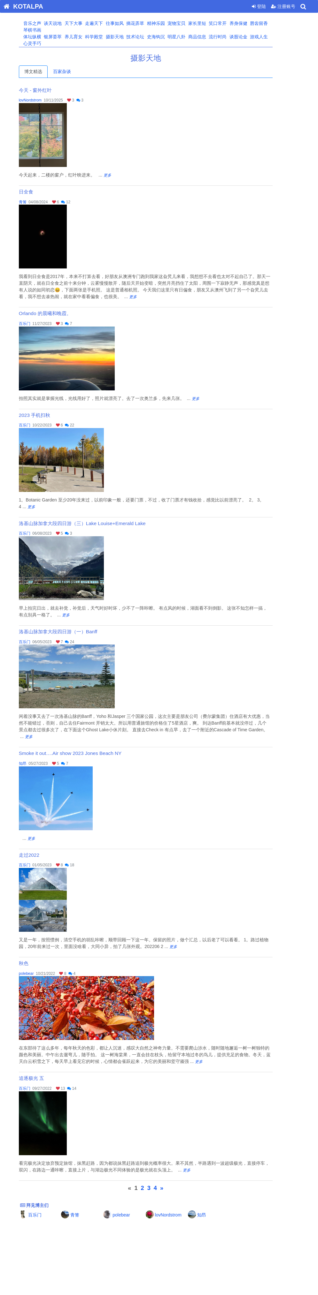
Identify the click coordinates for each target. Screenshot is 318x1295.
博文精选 (46, 71)
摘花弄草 (148, 23)
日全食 (39, 191)
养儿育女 (86, 36)
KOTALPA (21, 6)
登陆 (259, 6)
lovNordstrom (43, 100)
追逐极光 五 (44, 1078)
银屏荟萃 (65, 36)
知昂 (36, 763)
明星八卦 (189, 36)
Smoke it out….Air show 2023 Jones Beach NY (83, 753)
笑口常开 (230, 23)
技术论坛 (148, 36)
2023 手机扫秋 (48, 415)
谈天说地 (65, 23)
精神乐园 (168, 23)
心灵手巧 (44, 43)
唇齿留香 (271, 23)
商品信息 (209, 36)
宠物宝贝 (189, 23)
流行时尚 (230, 36)
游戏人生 (271, 36)
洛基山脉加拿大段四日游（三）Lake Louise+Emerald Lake (95, 523)
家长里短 (209, 23)
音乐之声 (44, 23)
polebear (39, 973)
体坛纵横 (44, 36)
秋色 (37, 963)
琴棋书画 (44, 30)
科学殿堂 (106, 36)
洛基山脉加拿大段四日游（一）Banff (71, 631)
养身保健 (250, 23)
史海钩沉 (168, 36)
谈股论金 (250, 36)
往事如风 (127, 23)
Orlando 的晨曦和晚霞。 (58, 313)
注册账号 (283, 6)
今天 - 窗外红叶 (48, 90)
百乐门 (37, 323)
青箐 (36, 202)
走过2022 (42, 855)
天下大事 (86, 23)
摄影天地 (127, 36)
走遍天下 (106, 23)
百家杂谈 (75, 71)
